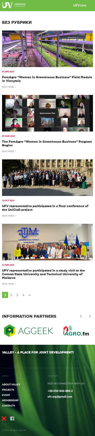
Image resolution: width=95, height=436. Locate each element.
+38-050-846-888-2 (60, 391)
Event (6, 395)
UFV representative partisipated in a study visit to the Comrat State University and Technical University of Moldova (43, 274)
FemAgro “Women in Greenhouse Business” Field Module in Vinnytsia (47, 79)
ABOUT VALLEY (11, 384)
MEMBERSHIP (10, 400)
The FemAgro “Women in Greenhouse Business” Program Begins (47, 143)
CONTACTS (8, 405)
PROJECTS (8, 390)
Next (90, 316)
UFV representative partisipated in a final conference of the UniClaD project (45, 207)
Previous (81, 316)
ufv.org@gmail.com (60, 396)
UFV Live (79, 5)
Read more (8, 87)
